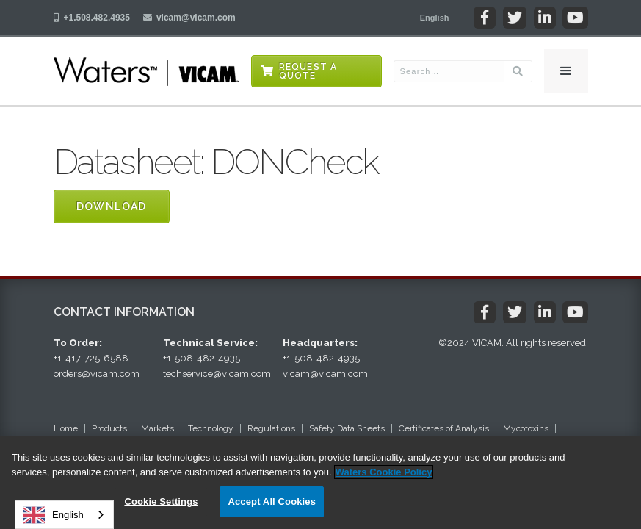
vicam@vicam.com (196, 17)
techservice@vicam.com (217, 373)
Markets (157, 428)
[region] (320, 482)
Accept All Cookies (272, 501)
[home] (146, 71)
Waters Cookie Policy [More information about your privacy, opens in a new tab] (384, 472)
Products (109, 428)
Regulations (271, 428)
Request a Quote (308, 71)
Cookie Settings (161, 501)
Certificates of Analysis (444, 428)
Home (66, 428)
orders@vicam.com (97, 373)
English (53, 515)
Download (111, 206)
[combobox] (64, 514)
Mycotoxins (525, 428)
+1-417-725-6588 (91, 358)
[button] (434, 17)
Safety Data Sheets (347, 428)
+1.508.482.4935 (97, 17)
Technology (210, 428)
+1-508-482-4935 (201, 358)
